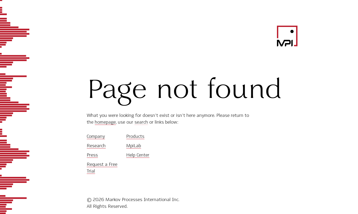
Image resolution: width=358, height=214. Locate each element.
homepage (105, 122)
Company (96, 136)
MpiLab (133, 145)
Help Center (137, 155)
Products (135, 136)
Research (96, 145)
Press (92, 155)
